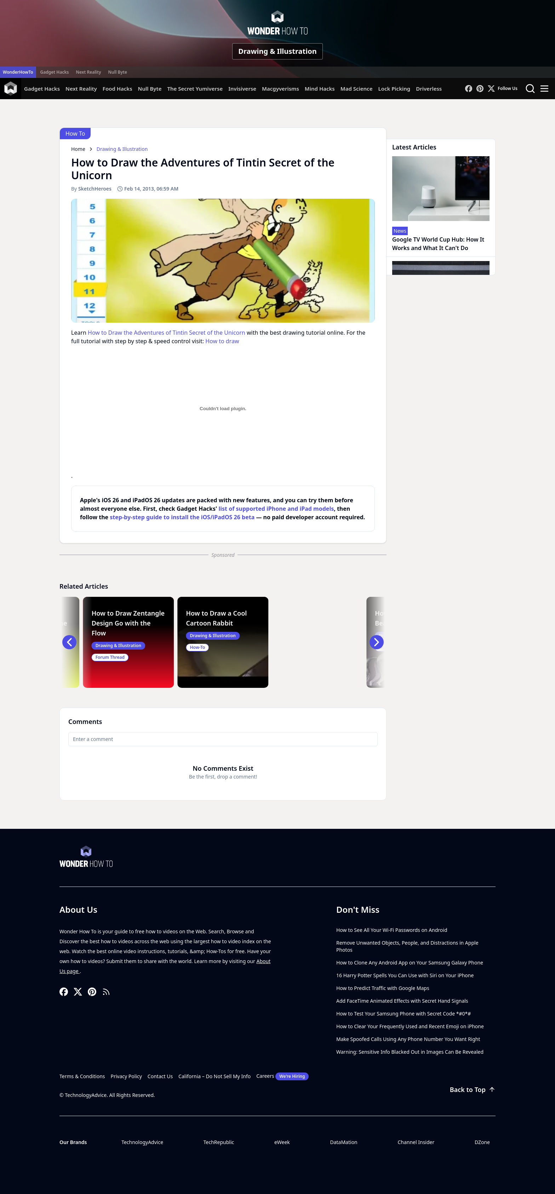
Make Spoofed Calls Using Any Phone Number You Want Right (408, 1039)
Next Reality (88, 72)
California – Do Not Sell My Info (214, 1076)
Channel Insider (415, 1142)
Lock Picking (394, 88)
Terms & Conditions (82, 1076)
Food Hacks (117, 88)
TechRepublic (219, 1142)
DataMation (343, 1142)
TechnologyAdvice (142, 1142)
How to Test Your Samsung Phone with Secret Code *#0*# (403, 1013)
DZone (482, 1142)
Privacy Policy (126, 1076)
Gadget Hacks (54, 72)
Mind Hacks (320, 88)
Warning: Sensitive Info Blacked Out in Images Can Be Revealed (410, 1051)
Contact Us (160, 1076)
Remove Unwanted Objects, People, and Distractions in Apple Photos (407, 946)
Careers (282, 1076)
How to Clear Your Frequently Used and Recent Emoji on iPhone (410, 1026)
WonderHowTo (18, 72)
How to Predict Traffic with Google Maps (382, 988)
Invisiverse (242, 88)
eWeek (282, 1142)
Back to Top (473, 1089)
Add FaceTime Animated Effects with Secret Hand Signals (402, 1000)
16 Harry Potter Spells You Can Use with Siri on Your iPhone (405, 975)
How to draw (222, 341)
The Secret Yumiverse (195, 88)
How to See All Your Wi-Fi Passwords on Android (391, 930)
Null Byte (117, 72)
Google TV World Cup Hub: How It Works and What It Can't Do (438, 244)
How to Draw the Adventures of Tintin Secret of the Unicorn (166, 332)
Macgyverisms (280, 88)
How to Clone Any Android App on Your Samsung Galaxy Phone (409, 962)
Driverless (429, 88)
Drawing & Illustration (277, 51)
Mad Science (357, 88)
